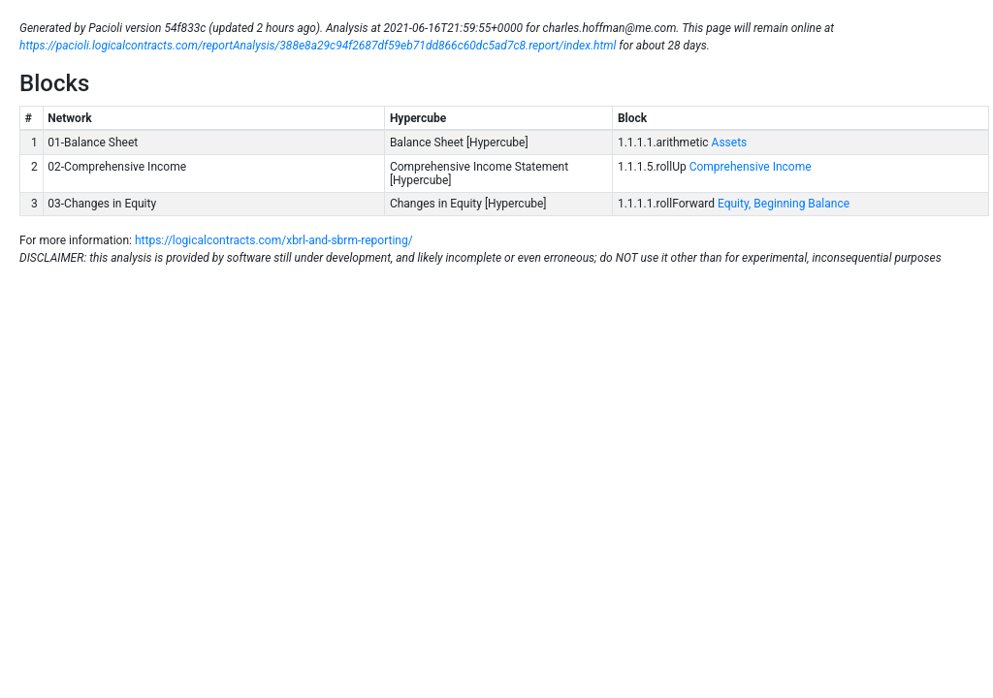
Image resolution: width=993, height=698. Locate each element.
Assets (728, 142)
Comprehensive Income (749, 167)
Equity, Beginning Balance (782, 203)
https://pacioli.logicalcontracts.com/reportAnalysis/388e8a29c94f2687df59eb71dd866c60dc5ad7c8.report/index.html (317, 45)
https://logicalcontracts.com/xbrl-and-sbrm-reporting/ (274, 240)
